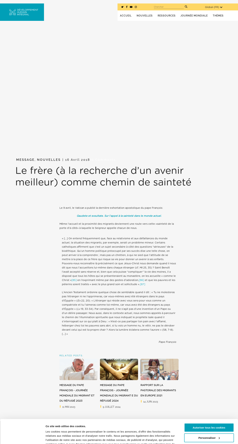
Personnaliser (209, 417)
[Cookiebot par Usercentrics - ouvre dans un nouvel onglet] (22, 437)
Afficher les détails (57, 437)
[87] (142, 284)
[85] (74, 280)
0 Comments (103, 159)
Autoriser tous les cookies (209, 406)
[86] (141, 280)
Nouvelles (49, 159)
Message (25, 159)
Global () (213, 7)
